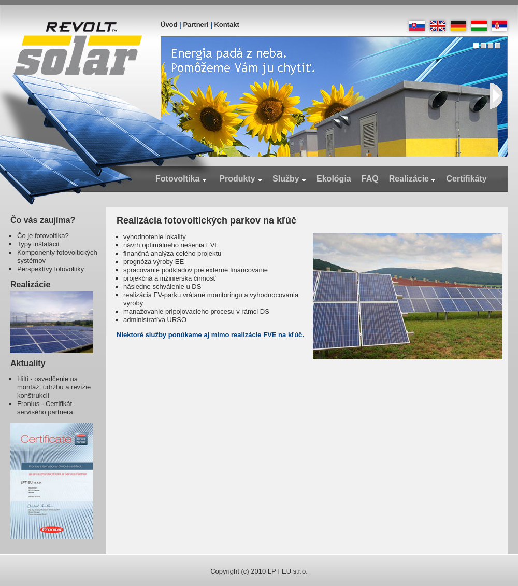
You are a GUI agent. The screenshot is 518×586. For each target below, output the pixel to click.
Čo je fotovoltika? (43, 236)
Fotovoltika (181, 178)
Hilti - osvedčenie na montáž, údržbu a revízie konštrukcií (54, 387)
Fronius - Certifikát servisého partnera (45, 408)
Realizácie (412, 178)
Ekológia (333, 178)
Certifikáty (466, 178)
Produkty (240, 178)
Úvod (169, 25)
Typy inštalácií (38, 244)
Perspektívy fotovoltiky (50, 269)
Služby (289, 178)
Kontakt (226, 25)
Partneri (195, 25)
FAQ (370, 178)
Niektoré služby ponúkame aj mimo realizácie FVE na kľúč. (210, 335)
